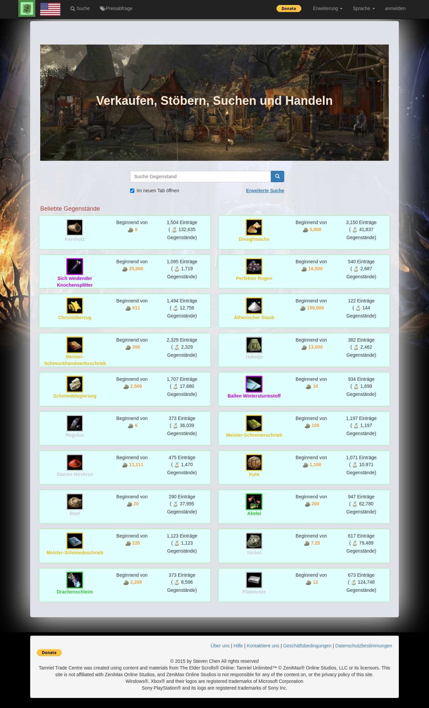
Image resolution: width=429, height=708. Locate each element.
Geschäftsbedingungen (307, 645)
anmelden (395, 8)
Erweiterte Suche (265, 190)
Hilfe (238, 645)
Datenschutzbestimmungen (363, 645)
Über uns (220, 645)
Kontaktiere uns (263, 645)
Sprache (364, 8)
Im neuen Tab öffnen (154, 190)
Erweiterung (328, 8)
